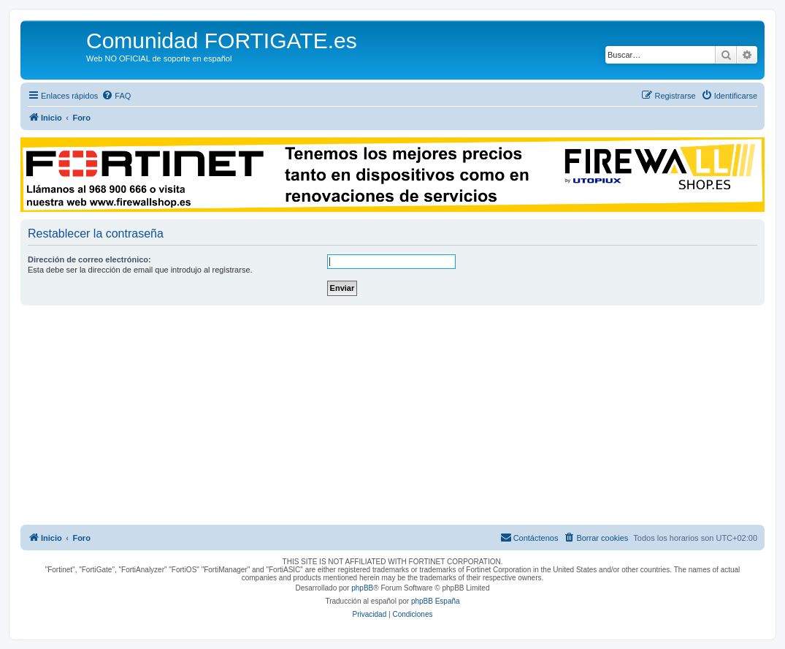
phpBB (362, 588)
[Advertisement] (392, 415)
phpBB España (435, 601)
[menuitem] (116, 96)
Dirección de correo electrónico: (89, 259)
